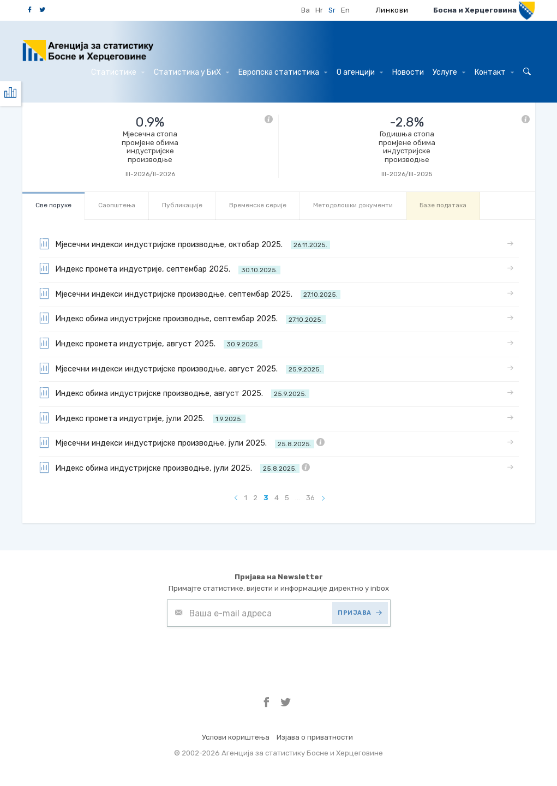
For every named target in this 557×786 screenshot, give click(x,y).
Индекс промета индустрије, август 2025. (150, 343)
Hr (319, 10)
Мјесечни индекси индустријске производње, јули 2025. (182, 442)
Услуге (449, 72)
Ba (305, 10)
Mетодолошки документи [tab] (353, 205)
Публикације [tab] (182, 205)
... (297, 498)
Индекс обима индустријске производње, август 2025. (174, 392)
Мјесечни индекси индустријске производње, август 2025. (181, 368)
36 (310, 498)
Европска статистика (282, 72)
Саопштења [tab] (116, 205)
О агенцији (360, 72)
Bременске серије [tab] (257, 205)
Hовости (408, 72)
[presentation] (250, 653)
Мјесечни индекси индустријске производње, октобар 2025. (184, 243)
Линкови (392, 10)
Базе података (443, 205)
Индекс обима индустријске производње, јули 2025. (174, 467)
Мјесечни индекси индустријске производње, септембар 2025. (189, 293)
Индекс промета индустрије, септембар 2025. (159, 268)
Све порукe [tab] (53, 205)
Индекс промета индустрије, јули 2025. (142, 417)
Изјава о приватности (315, 737)
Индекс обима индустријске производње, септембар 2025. (182, 318)
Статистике (118, 72)
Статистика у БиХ (191, 72)
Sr (332, 10)
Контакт (494, 72)
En (345, 10)
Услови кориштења (235, 737)
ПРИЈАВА (360, 612)
